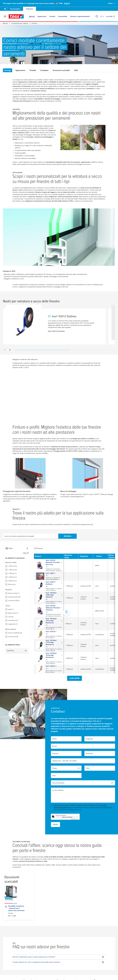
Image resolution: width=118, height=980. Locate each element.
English (67, 3)
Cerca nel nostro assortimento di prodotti (19, 536)
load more (74, 678)
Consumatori (15, 9)
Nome (54, 739)
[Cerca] (96, 16)
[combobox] (17, 650)
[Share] (47, 567)
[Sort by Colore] (100, 556)
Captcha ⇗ (75, 819)
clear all (26, 553)
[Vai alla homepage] (5, 9)
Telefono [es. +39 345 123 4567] (64, 761)
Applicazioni (20, 70)
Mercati (5, 23)
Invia (55, 824)
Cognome (89, 739)
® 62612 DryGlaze (56, 331)
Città (87, 768)
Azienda (55, 753)
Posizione (89, 753)
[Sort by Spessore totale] (70, 556)
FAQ (76, 70)
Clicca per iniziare (67, 817)
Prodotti (33, 70)
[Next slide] (10, 350)
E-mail (54, 746)
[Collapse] (27, 548)
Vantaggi (7, 70)
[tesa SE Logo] (16, 16)
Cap (53, 775)
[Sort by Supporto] (85, 556)
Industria (29, 9)
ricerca (67, 536)
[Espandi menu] (5, 16)
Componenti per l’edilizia (20, 23)
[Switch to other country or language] (102, 16)
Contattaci (44, 70)
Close (111, 3)
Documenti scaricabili (61, 70)
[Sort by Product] (39, 556)
